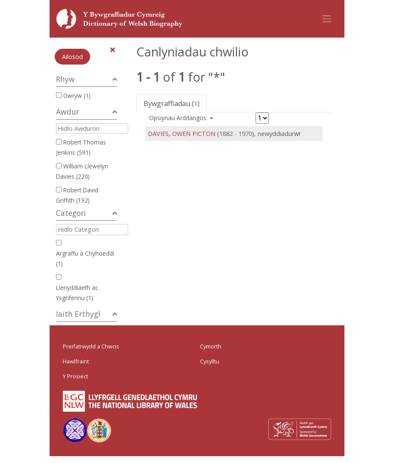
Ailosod (72, 57)
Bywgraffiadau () (172, 103)
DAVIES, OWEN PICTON (181, 134)
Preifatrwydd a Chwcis (91, 346)
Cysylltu (209, 361)
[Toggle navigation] (327, 19)
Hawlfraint (76, 361)
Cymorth (210, 346)
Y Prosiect (75, 376)
